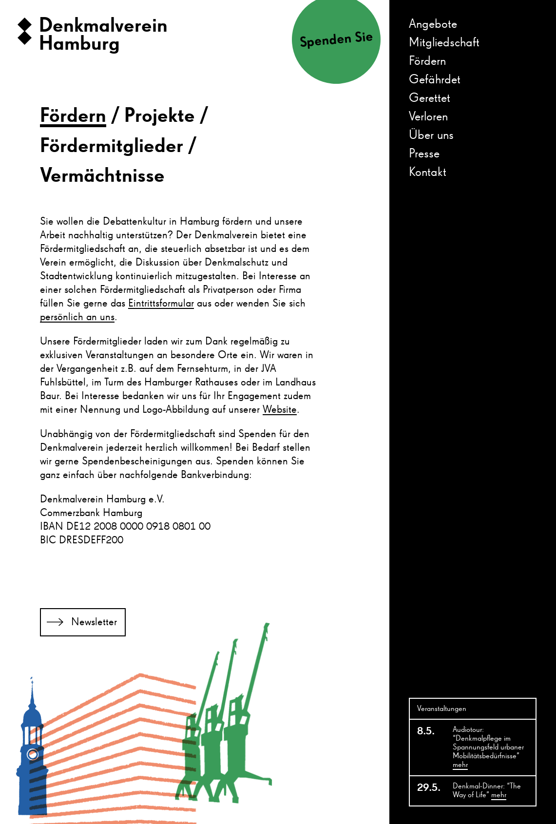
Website (280, 409)
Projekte (159, 116)
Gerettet (429, 98)
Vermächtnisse (102, 176)
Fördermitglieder (111, 146)
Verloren (428, 117)
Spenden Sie (336, 40)
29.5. (429, 788)
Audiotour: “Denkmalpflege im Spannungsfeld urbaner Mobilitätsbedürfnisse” (488, 748)
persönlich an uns (77, 317)
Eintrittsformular (161, 303)
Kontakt (427, 172)
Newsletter (94, 622)
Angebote (433, 24)
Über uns (431, 135)
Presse (424, 154)
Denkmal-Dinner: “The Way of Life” (487, 791)
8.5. (426, 731)
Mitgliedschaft (444, 43)
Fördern (427, 61)
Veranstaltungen (441, 709)
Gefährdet (434, 80)
